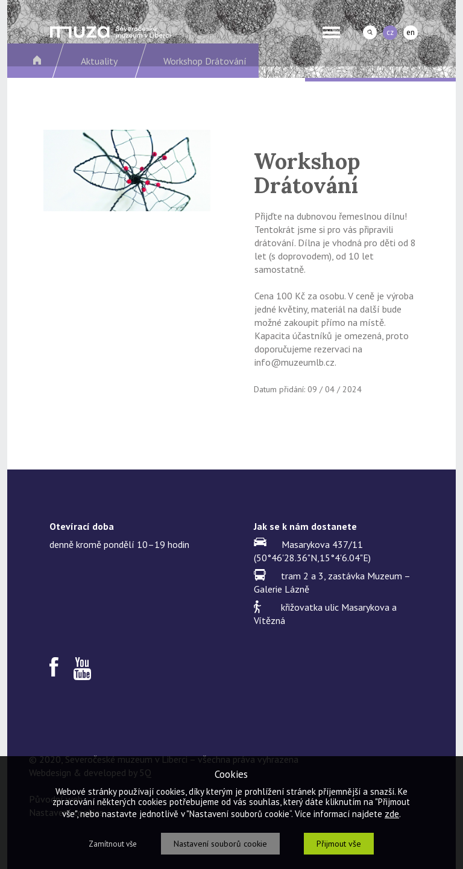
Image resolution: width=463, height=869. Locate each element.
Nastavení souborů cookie (220, 843)
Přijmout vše (339, 843)
